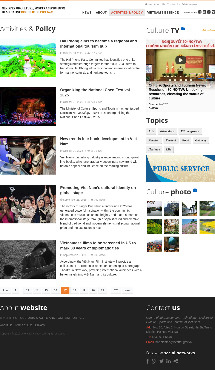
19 (84, 290)
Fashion (154, 140)
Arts (151, 131)
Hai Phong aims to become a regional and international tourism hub (98, 43)
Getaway (200, 140)
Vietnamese (189, 4)
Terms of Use (23, 325)
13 (27, 290)
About (101, 12)
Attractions (167, 131)
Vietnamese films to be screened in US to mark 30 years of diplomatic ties (98, 245)
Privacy (40, 325)
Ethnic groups (190, 131)
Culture (165, 30)
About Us (159, 4)
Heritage (154, 149)
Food (185, 140)
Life (168, 149)
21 (102, 290)
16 (55, 290)
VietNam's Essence (163, 12)
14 (36, 290)
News (86, 12)
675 (116, 290)
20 (93, 290)
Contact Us (174, 4)
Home (148, 4)
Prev (5, 290)
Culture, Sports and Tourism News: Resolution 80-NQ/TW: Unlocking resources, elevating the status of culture (177, 92)
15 (46, 290)
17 (65, 290)
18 (74, 290)
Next (127, 290)
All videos (208, 30)
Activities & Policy (127, 12)
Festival (171, 140)
